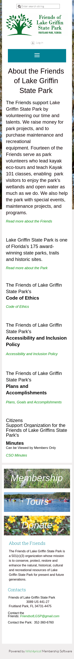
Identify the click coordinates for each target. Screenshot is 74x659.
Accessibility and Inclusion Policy (32, 354)
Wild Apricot (33, 651)
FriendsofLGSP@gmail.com (39, 616)
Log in (39, 42)
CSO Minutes (16, 455)
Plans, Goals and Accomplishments (34, 402)
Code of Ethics (17, 307)
